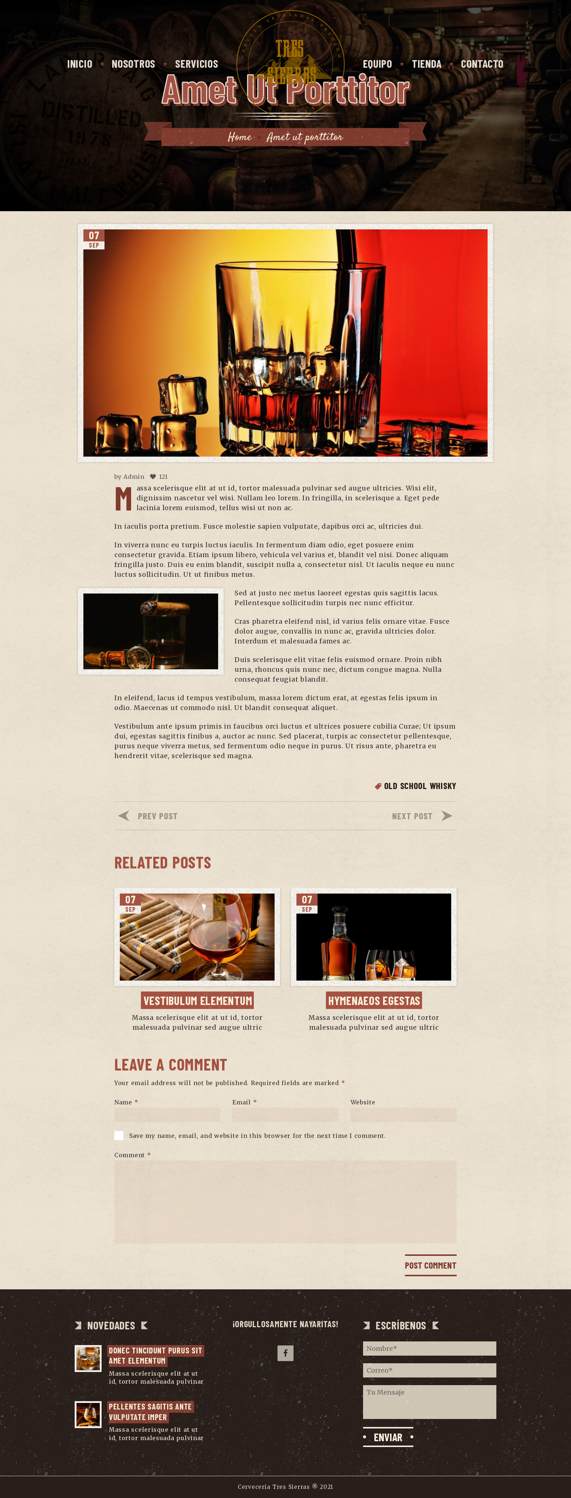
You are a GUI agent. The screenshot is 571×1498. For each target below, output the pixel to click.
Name (126, 1102)
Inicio (79, 63)
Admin (134, 477)
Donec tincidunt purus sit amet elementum (156, 1355)
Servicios (196, 63)
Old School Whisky (420, 786)
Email (244, 1102)
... (111, 1389)
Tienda (426, 63)
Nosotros (133, 63)
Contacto (482, 63)
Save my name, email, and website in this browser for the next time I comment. (257, 1135)
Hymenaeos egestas (374, 1000)
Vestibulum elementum (197, 1000)
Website (363, 1102)
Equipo (377, 63)
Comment (132, 1155)
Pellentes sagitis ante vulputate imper (151, 1412)
